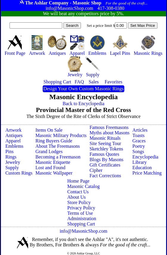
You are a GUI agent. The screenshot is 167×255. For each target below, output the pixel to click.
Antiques (14, 135)
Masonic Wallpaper (53, 172)
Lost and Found (50, 167)
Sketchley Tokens (106, 148)
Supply (12, 167)
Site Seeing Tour (105, 143)
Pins (9, 151)
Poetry (138, 146)
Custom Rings (18, 172)
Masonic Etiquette (52, 162)
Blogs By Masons (107, 159)
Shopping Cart (81, 223)
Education (142, 167)
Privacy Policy (81, 207)
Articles (140, 130)
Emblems (14, 146)
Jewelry (12, 162)
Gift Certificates (105, 164)
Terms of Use (80, 213)
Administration (81, 218)
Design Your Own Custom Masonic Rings (83, 88)
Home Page (78, 181)
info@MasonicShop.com (83, 231)
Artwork (13, 130)
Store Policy (79, 202)
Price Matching (147, 172)
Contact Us (78, 191)
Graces (139, 140)
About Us (76, 197)
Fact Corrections (105, 175)
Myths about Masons (109, 132)
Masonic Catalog (83, 186)
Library (139, 162)
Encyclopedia (145, 156)
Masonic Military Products (61, 135)
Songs (138, 151)
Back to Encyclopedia (83, 103)
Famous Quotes (104, 154)
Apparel (13, 140)
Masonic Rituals (105, 138)
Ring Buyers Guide (53, 140)
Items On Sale (49, 130)
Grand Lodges (49, 151)
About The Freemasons (57, 146)
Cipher (96, 170)
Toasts (138, 135)
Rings (10, 156)
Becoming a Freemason (57, 156)
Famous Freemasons (109, 127)
